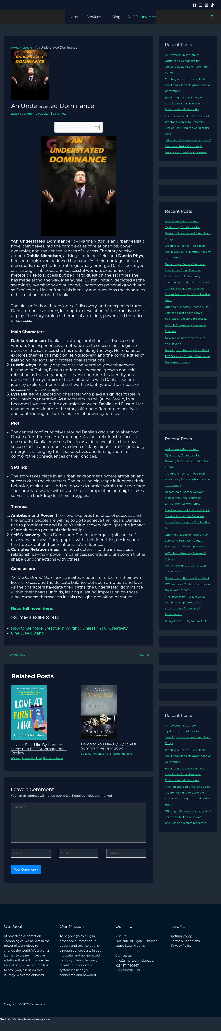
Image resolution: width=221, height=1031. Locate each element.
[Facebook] (194, 5)
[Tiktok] (212, 5)
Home (74, 17)
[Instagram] (206, 5)
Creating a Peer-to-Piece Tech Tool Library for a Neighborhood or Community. (187, 85)
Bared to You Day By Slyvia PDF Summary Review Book (112, 746)
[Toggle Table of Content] (94, 127)
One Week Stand (27, 633)
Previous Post (15, 655)
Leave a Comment (24, 113)
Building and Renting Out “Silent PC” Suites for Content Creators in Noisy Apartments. (187, 368)
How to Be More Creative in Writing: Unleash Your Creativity (69, 628)
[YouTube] (200, 5)
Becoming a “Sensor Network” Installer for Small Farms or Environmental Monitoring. (187, 103)
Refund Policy (181, 941)
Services (96, 17)
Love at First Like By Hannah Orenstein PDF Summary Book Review (41, 749)
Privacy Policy (181, 951)
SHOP (133, 17)
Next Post (144, 655)
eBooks (46, 113)
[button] (103, 17)
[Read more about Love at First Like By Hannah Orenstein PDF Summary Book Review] (29, 713)
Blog (116, 17)
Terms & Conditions (185, 946)
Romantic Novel (34, 758)
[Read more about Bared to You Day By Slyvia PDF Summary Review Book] (99, 712)
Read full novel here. (32, 608)
